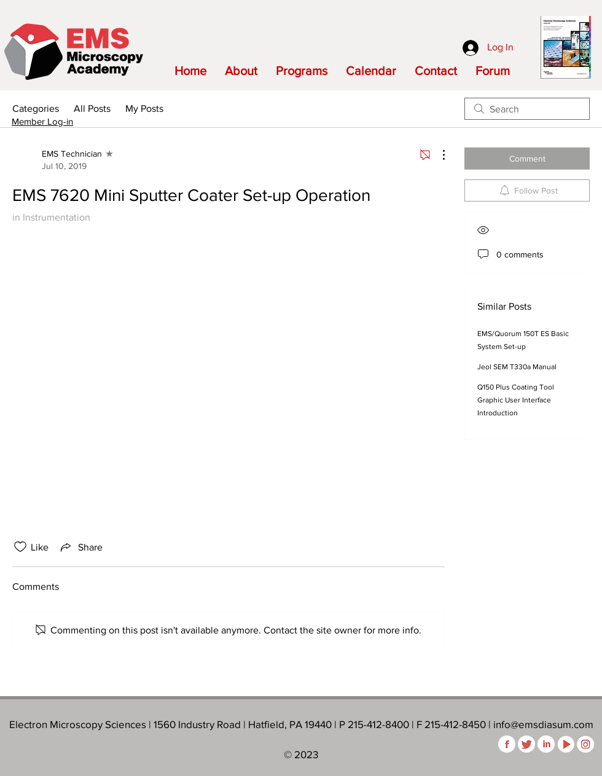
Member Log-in (42, 121)
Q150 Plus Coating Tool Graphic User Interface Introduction (515, 400)
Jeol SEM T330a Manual (517, 367)
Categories (35, 108)
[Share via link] (80, 546)
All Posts (92, 108)
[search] (527, 109)
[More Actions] (437, 154)
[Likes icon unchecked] (20, 546)
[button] (241, 71)
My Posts (144, 108)
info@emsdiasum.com (543, 724)
